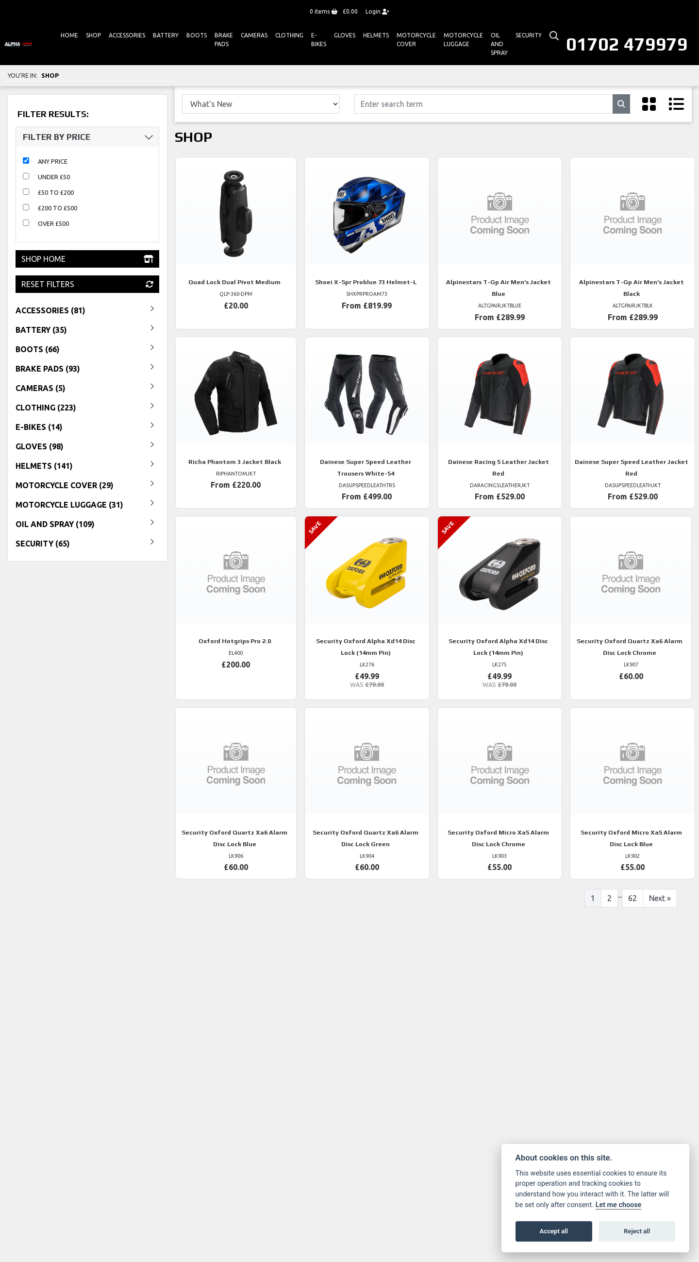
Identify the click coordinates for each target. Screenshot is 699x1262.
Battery (166, 35)
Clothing (289, 35)
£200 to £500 (57, 208)
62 (632, 898)
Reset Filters (87, 284)
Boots (196, 35)
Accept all (554, 1231)
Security (529, 35)
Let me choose (619, 1205)
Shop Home (87, 259)
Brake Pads (224, 39)
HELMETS (376, 35)
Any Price (52, 161)
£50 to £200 (56, 192)
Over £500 (53, 223)
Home (69, 35)
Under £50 (54, 176)
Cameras (254, 35)
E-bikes (318, 39)
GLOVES (344, 35)
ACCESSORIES (127, 35)
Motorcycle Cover (416, 39)
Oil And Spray (499, 44)
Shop (93, 35)
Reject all (637, 1231)
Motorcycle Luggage (463, 39)
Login (377, 11)
